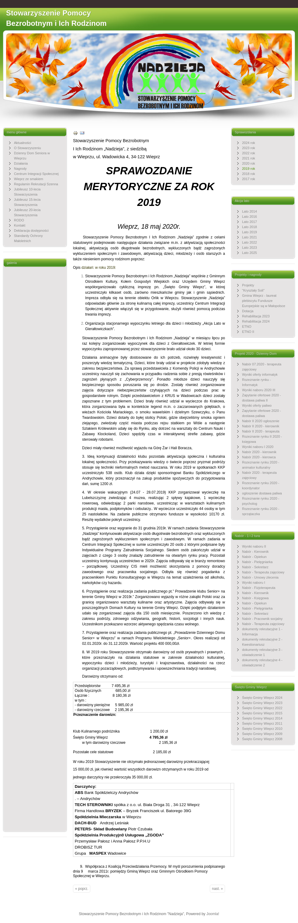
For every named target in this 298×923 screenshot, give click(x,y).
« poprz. (81, 889)
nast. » (217, 889)
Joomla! (212, 914)
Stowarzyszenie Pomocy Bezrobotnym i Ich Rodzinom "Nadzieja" (56, 23)
